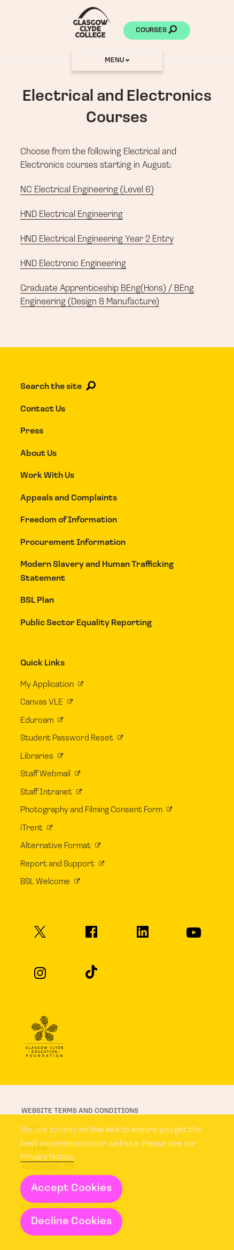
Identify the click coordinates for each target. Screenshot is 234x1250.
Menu (117, 60)
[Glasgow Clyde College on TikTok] (91, 976)
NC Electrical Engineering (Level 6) (87, 189)
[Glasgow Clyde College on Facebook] (91, 936)
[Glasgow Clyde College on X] (40, 936)
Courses (156, 31)
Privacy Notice (47, 1157)
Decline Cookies (71, 1221)
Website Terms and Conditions (79, 1110)
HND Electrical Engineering (71, 214)
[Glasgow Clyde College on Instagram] (40, 978)
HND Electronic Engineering (73, 263)
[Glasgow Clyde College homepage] (92, 22)
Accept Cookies (71, 1188)
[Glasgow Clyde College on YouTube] (193, 937)
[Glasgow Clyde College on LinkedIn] (142, 936)
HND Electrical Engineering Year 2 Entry (97, 239)
